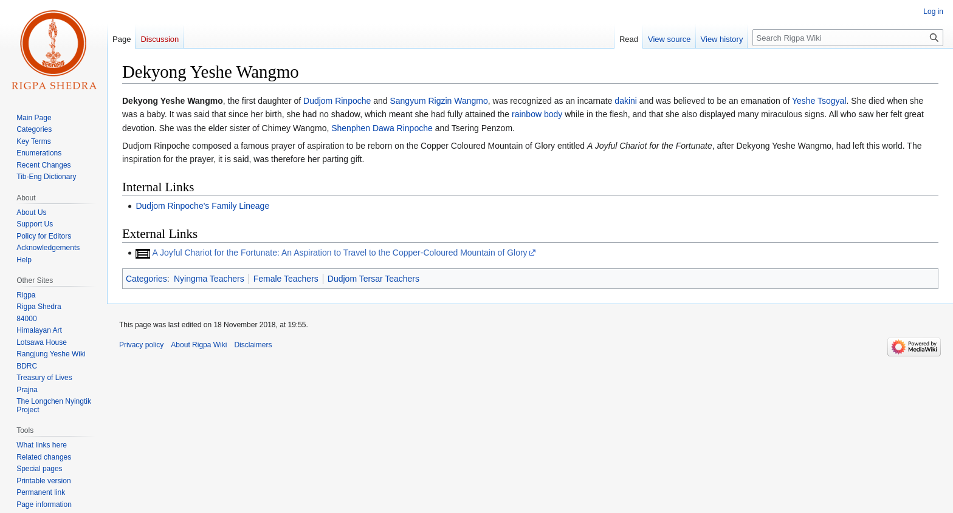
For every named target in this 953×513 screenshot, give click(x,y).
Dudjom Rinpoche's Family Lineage (202, 206)
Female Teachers (285, 279)
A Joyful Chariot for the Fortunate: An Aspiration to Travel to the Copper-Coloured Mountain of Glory (340, 252)
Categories (146, 279)
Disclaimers (253, 345)
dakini (625, 101)
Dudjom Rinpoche (337, 101)
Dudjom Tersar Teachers (373, 279)
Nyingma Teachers (209, 279)
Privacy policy (141, 345)
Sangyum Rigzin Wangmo (438, 101)
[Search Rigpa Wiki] (847, 37)
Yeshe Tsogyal (819, 101)
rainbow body (537, 114)
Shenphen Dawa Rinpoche (382, 128)
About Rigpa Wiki (199, 345)
